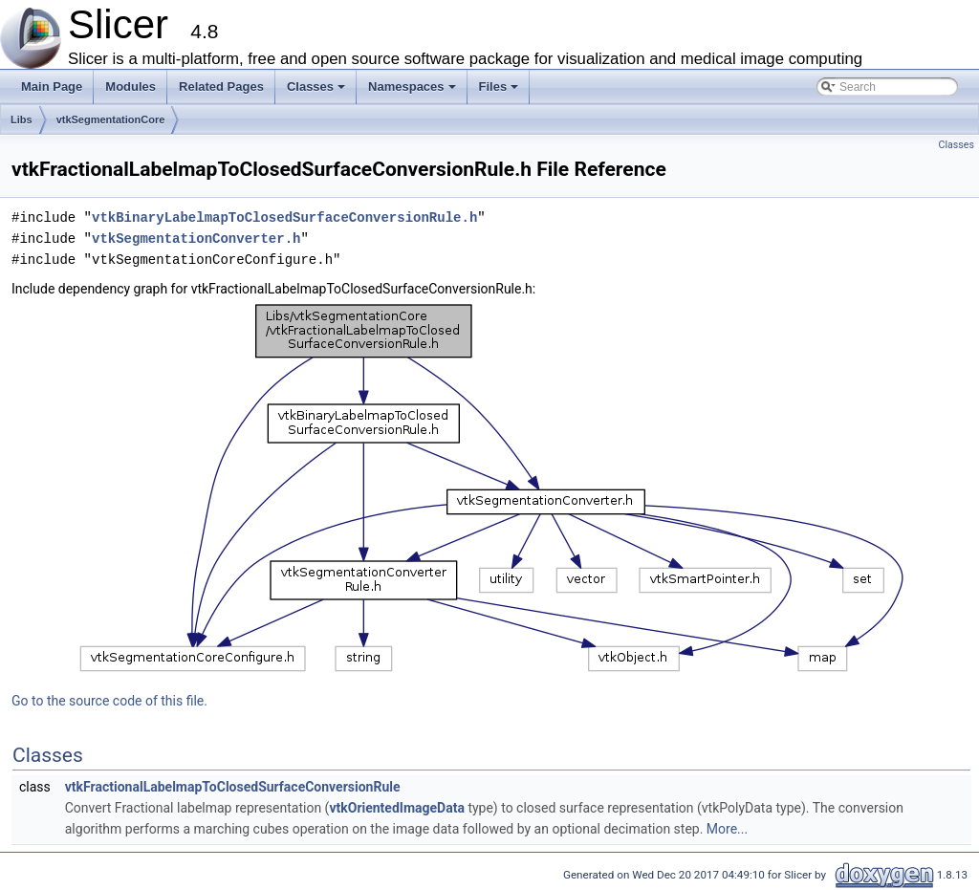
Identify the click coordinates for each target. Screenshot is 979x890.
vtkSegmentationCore (110, 119)
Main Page (51, 86)
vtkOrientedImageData (396, 807)
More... (727, 828)
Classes (317, 91)
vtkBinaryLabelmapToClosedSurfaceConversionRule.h (284, 217)
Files (500, 91)
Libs (22, 119)
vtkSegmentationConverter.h (196, 238)
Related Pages (221, 86)
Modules (130, 86)
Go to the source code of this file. (109, 700)
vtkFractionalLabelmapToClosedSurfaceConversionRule (233, 786)
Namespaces (413, 91)
